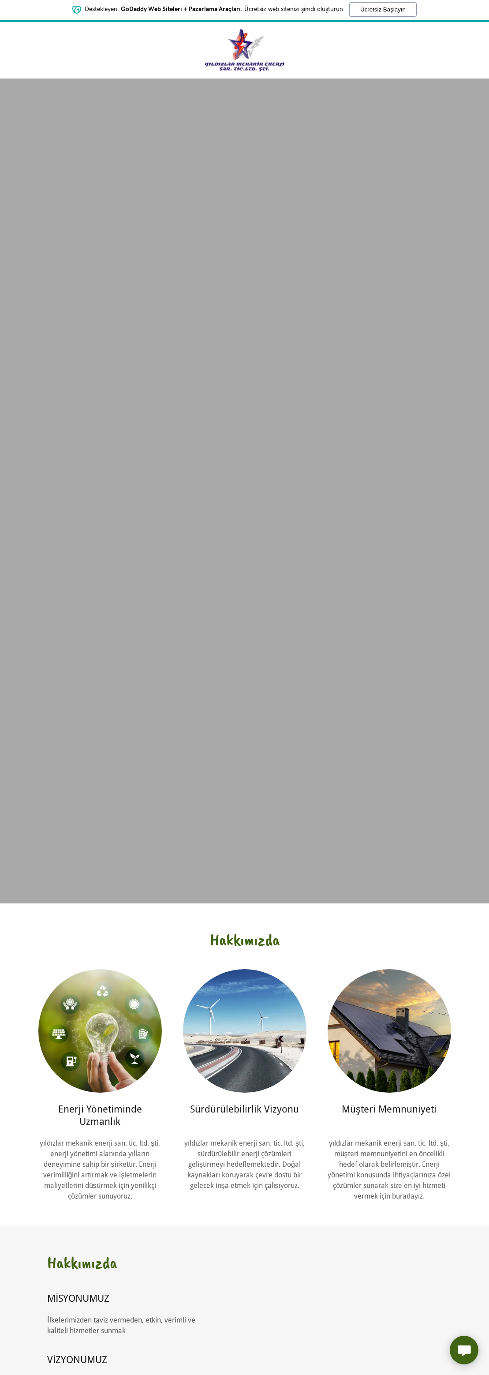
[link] (245, 49)
